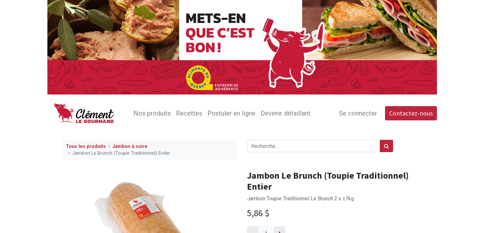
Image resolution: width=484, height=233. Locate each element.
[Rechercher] (386, 146)
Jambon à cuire (129, 146)
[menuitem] (152, 113)
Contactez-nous (411, 113)
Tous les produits (86, 146)
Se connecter (358, 113)
